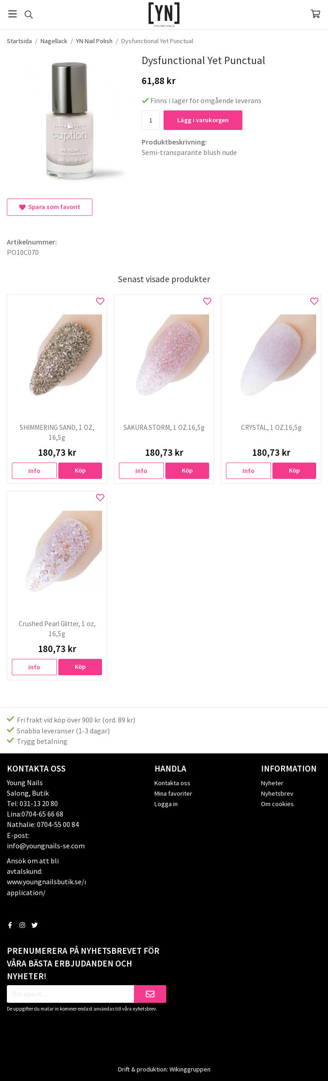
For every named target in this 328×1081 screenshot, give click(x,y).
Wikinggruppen (189, 1069)
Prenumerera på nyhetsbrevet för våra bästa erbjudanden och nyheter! (83, 963)
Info (34, 471)
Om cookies (277, 804)
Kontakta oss (172, 783)
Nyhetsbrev (277, 793)
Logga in (166, 804)
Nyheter (272, 783)
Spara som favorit (49, 207)
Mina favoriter (173, 793)
